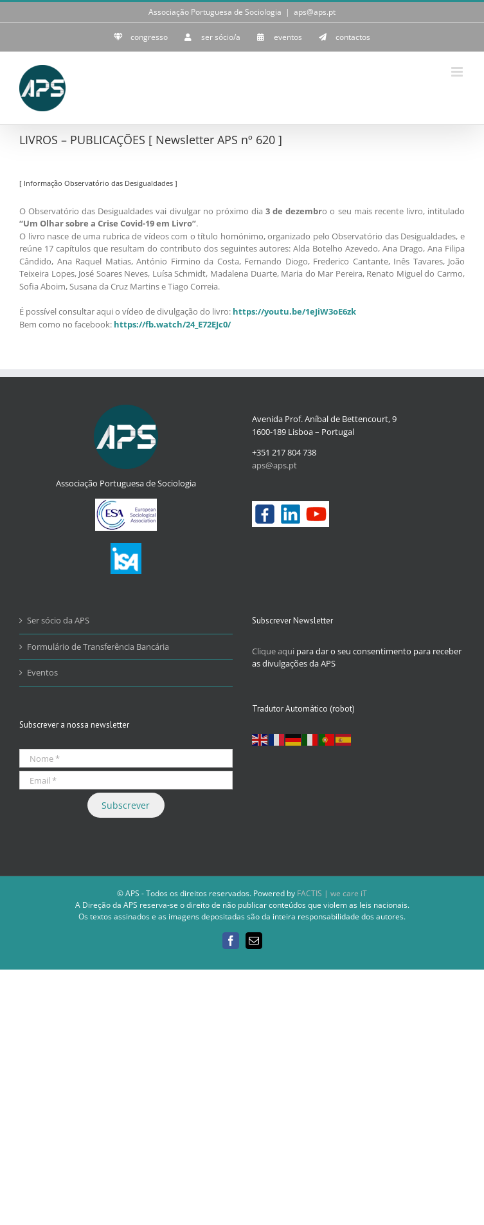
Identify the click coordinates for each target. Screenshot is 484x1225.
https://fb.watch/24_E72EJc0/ (172, 324)
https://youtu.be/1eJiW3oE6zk (294, 311)
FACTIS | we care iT (332, 893)
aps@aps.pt (315, 11)
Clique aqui (273, 651)
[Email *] (126, 780)
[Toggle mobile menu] (458, 71)
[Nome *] (126, 758)
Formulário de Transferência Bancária (98, 646)
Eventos (42, 672)
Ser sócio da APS (58, 620)
